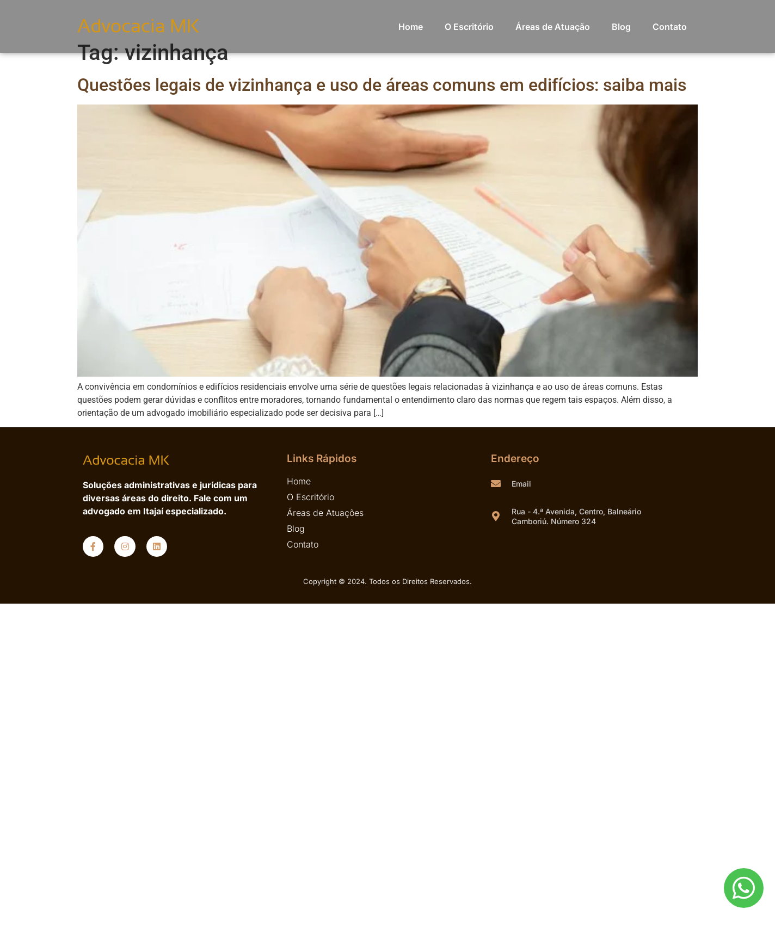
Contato (670, 26)
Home (410, 26)
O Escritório (469, 26)
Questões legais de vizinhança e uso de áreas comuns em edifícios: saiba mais (381, 85)
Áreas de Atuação (552, 26)
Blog (621, 26)
